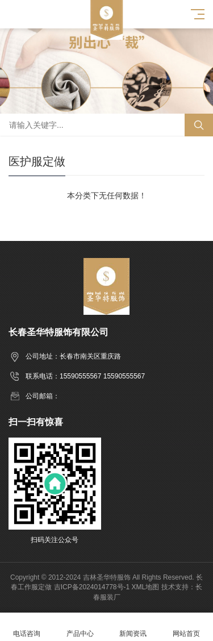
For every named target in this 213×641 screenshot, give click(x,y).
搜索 (199, 125)
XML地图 (146, 587)
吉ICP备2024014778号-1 (92, 587)
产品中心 (80, 627)
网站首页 (186, 627)
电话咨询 (26, 627)
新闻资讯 (133, 627)
